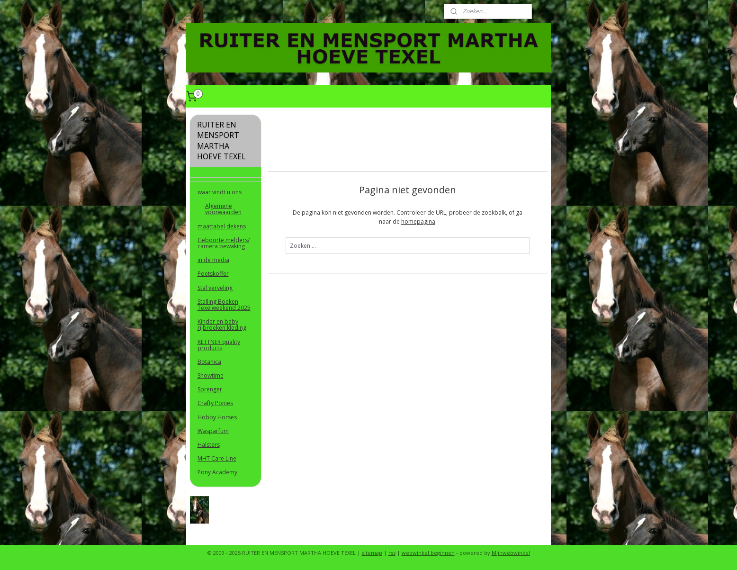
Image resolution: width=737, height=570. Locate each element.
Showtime (211, 375)
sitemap (372, 552)
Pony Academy (217, 472)
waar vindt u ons (220, 192)
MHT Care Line (217, 458)
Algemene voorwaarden (223, 209)
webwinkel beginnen (428, 552)
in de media (213, 260)
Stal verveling (215, 288)
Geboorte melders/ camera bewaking (224, 243)
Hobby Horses (217, 417)
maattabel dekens (222, 226)
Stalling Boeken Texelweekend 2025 (224, 305)
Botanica (209, 362)
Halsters (209, 445)
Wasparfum (213, 431)
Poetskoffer (213, 274)
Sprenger (210, 389)
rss (391, 552)
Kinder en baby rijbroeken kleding (222, 324)
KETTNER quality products (219, 345)
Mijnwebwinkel (511, 552)
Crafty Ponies (215, 403)
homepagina (418, 221)
